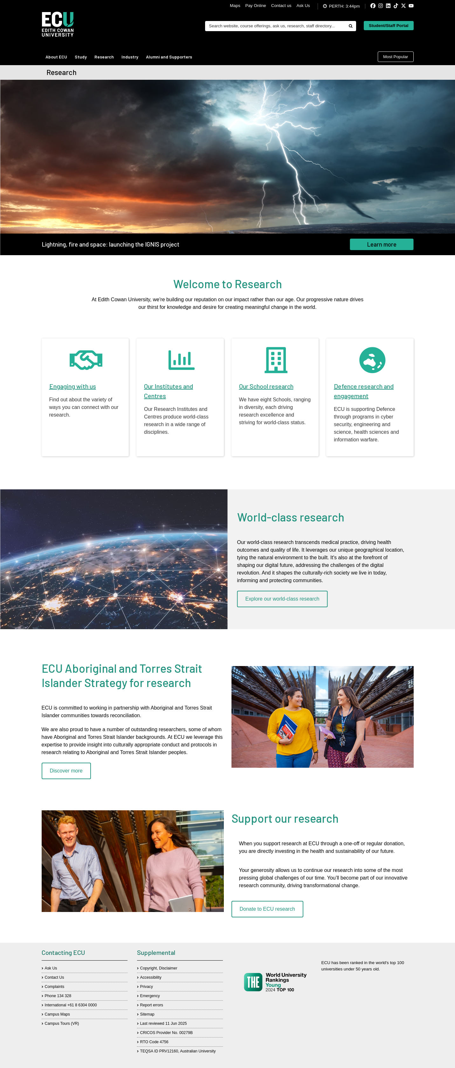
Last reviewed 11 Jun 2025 (163, 1023)
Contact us (281, 5)
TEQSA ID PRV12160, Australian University (178, 1051)
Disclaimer (168, 968)
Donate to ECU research (267, 909)
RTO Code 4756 (154, 1042)
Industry (129, 56)
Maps (235, 5)
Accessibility (151, 977)
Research (104, 56)
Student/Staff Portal (388, 25)
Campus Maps (57, 1014)
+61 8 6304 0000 (82, 1005)
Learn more (381, 244)
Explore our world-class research (282, 599)
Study (81, 56)
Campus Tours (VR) (62, 1023)
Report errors (151, 1005)
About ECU (56, 56)
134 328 (64, 996)
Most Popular (395, 56)
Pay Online (255, 5)
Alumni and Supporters (169, 56)
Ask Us (303, 5)
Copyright (148, 968)
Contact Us (54, 977)
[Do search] (350, 26)
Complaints (55, 986)
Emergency (150, 996)
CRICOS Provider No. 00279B (166, 1033)
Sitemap (147, 1014)
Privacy (146, 986)
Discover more (66, 770)
